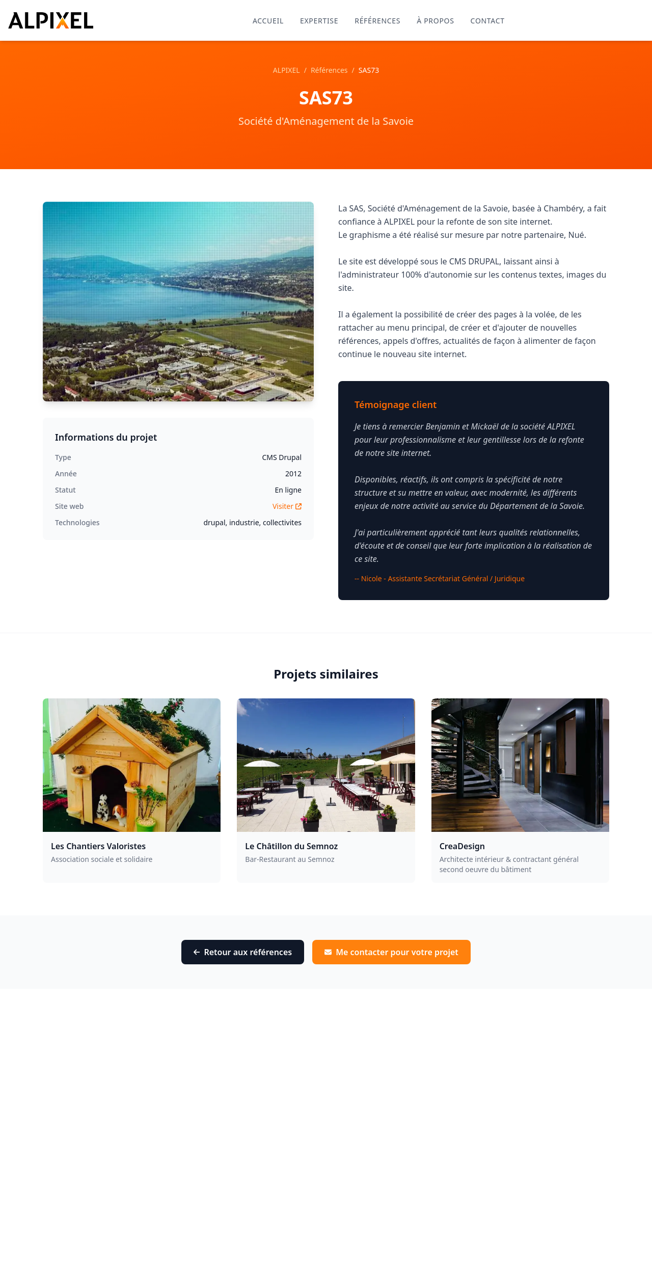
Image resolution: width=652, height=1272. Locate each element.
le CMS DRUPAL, (470, 261)
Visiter (287, 506)
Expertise (319, 20)
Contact (488, 20)
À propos (435, 20)
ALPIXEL (286, 70)
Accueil (268, 20)
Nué (576, 234)
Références (377, 20)
